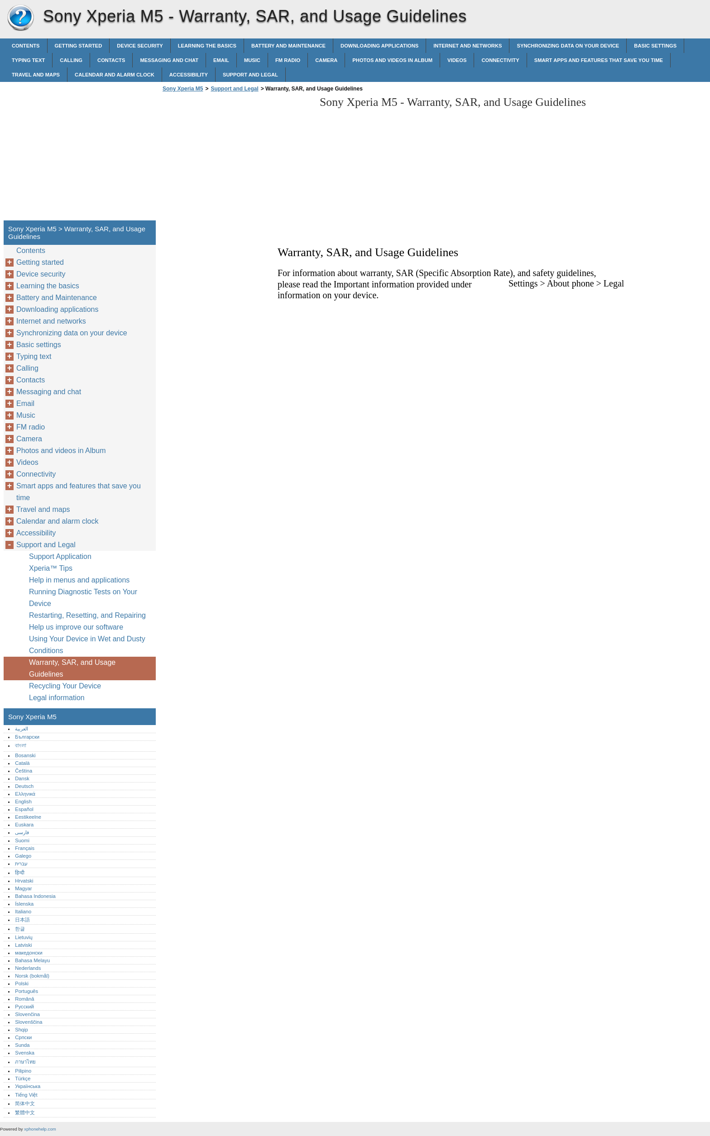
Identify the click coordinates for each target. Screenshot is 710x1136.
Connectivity (500, 60)
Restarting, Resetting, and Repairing (87, 615)
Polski (22, 983)
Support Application (60, 556)
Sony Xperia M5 (20, 18)
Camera (326, 60)
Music (252, 60)
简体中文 (25, 1103)
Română (24, 999)
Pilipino (23, 1071)
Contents (26, 45)
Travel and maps (36, 74)
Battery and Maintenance (288, 45)
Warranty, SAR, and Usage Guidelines (72, 668)
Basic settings (655, 45)
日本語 (22, 919)
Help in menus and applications (79, 580)
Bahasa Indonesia (35, 896)
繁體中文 (25, 1112)
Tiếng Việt (26, 1095)
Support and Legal (250, 74)
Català (22, 763)
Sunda (22, 1045)
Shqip (21, 1029)
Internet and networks (467, 45)
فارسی (22, 832)
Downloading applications (379, 45)
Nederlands (28, 968)
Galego (23, 856)
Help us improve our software (76, 627)
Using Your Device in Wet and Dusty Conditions (87, 644)
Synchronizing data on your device (568, 45)
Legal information (57, 698)
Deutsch (24, 786)
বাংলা (20, 745)
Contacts (111, 60)
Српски (23, 1037)
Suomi (22, 840)
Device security (140, 45)
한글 (20, 928)
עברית (21, 863)
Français (24, 848)
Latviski (23, 945)
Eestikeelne (28, 817)
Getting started (78, 45)
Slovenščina (28, 1022)
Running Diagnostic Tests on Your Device (83, 597)
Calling (71, 60)
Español (24, 809)
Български (27, 737)
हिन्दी (19, 872)
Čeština (23, 770)
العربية (21, 728)
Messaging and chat (169, 60)
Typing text (28, 60)
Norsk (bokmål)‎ (32, 975)
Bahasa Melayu (32, 960)
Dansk (22, 778)
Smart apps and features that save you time (598, 60)
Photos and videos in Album (392, 60)
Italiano (23, 911)
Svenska (24, 1052)
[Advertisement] (236, 158)
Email (221, 60)
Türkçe (22, 1078)
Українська (27, 1086)
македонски (29, 952)
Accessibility (188, 74)
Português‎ (26, 991)
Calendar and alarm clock (114, 74)
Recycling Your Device (65, 686)
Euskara (24, 824)
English (23, 801)
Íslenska (24, 904)
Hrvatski (24, 880)
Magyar (23, 888)
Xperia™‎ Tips (50, 568)
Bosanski (25, 755)
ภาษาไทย (25, 1061)
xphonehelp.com (40, 1128)
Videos (456, 60)
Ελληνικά (25, 794)
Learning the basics (207, 45)
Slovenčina (27, 1014)
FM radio (287, 60)
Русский (24, 1006)
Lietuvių (24, 937)
